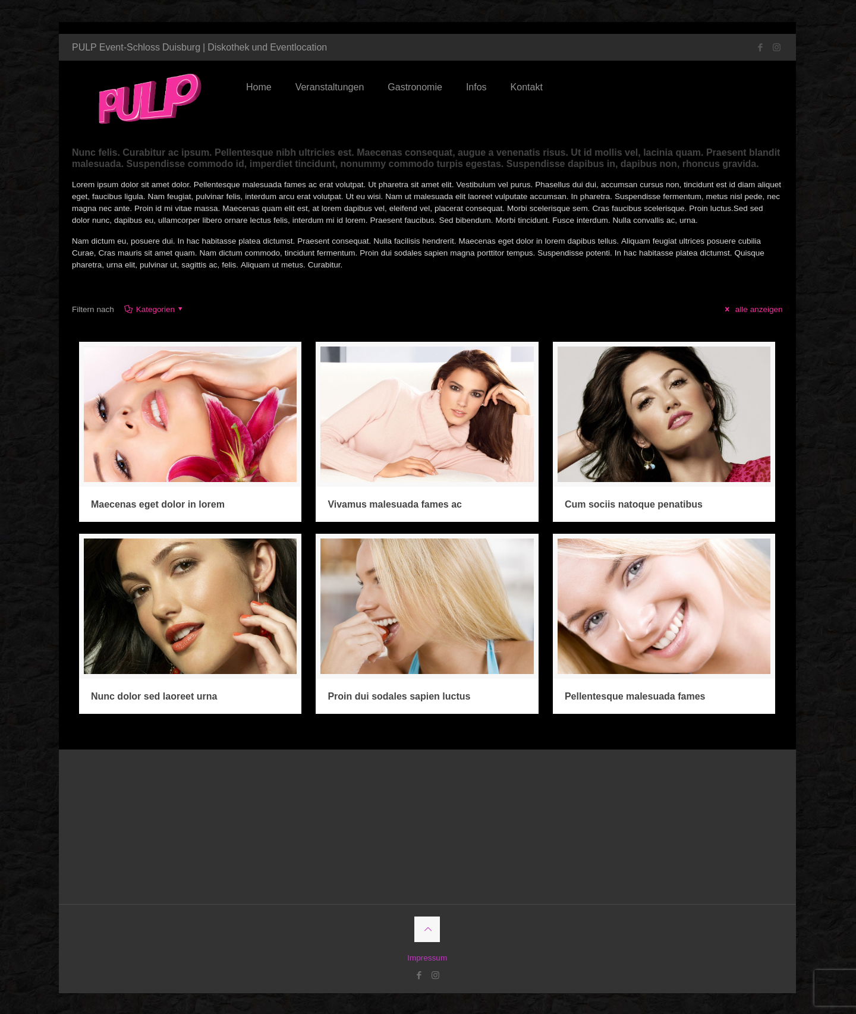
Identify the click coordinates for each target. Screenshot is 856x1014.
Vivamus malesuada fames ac (395, 512)
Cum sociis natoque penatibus (634, 512)
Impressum (427, 962)
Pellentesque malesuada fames (635, 702)
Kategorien (157, 319)
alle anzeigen (751, 319)
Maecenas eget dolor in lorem (158, 512)
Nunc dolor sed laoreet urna (155, 702)
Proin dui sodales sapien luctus (399, 702)
